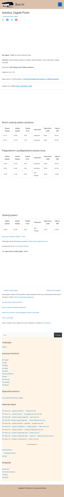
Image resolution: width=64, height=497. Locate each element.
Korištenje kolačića (10, 453)
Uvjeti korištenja (7, 450)
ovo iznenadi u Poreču (21, 246)
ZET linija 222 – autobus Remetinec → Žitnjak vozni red (19, 411)
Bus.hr (19, 4)
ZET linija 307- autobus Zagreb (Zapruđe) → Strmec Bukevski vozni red (23, 420)
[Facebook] (7, 20)
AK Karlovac (6, 379)
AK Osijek (5, 368)
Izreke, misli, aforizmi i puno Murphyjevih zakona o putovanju (20, 312)
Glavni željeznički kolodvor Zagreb (12, 398)
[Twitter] (12, 20)
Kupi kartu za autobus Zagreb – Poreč (13, 236)
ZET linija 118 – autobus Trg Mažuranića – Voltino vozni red (20, 439)
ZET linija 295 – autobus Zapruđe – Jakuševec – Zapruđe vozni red (22, 423)
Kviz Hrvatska (46, 323)
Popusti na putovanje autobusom (24, 297)
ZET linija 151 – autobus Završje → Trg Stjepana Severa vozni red (22, 414)
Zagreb (15, 16)
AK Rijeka (5, 365)
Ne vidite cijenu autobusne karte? (12, 302)
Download (5, 477)
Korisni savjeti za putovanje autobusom (14, 307)
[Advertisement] (32, 39)
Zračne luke (5, 469)
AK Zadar (5, 371)
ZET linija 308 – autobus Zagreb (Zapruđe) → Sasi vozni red (20, 417)
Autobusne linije (8, 16)
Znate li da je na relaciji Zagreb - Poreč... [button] (15, 251)
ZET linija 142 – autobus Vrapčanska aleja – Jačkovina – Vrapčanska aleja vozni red (27, 436)
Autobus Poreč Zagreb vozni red (38, 241)
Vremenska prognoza (8, 472)
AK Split (4, 363)
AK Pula (4, 376)
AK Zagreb (5, 360)
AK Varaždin (6, 382)
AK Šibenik (5, 385)
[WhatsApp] (3, 20)
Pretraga (58, 335)
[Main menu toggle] (60, 4)
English (4, 347)
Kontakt (4, 456)
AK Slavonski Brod (7, 374)
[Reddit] (16, 20)
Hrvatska (4, 474)
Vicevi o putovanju (7, 317)
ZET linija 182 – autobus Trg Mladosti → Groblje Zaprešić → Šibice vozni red (25, 426)
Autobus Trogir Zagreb (10, 290)
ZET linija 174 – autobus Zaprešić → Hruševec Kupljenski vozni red (22, 429)
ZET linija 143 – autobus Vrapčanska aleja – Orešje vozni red (20, 433)
